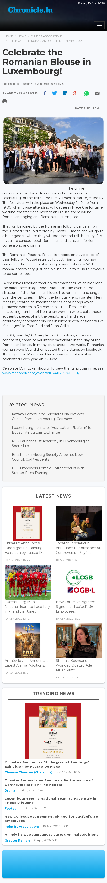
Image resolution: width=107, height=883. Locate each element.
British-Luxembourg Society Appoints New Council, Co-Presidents (47, 457)
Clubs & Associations (46, 36)
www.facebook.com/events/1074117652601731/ (40, 373)
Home (9, 36)
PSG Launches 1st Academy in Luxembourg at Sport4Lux (50, 443)
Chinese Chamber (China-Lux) (28, 772)
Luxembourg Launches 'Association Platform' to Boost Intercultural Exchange (51, 430)
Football (11, 808)
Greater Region (17, 840)
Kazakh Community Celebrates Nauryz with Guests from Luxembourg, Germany (48, 416)
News (22, 36)
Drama (10, 790)
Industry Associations (22, 826)
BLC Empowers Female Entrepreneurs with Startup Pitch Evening (48, 470)
